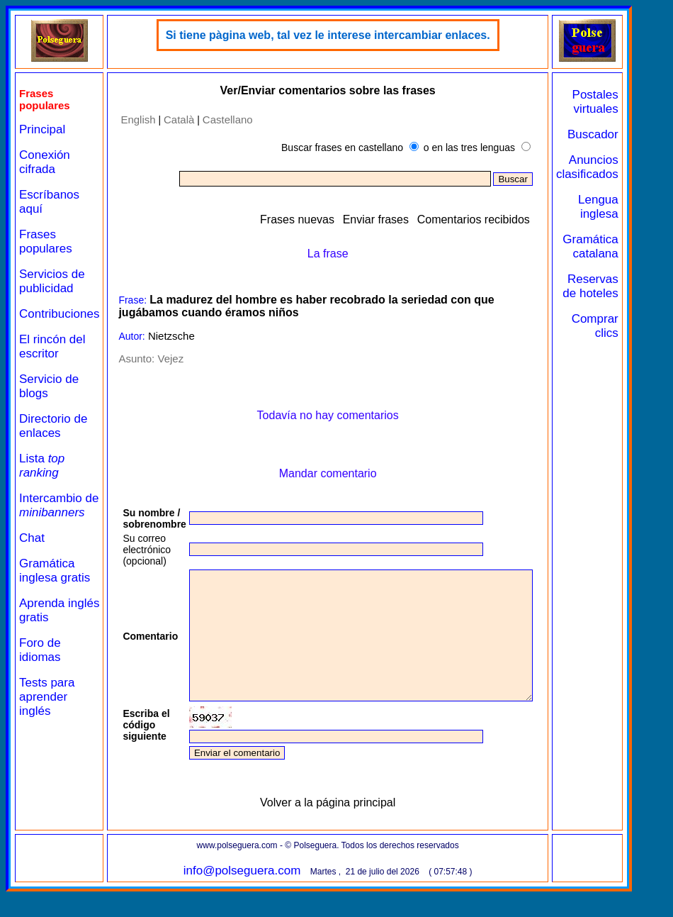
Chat (32, 538)
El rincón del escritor (52, 346)
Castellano (228, 119)
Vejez (170, 358)
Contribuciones (59, 314)
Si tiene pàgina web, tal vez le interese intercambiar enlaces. (348, 35)
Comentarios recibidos (514, 219)
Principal (42, 129)
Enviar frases (417, 219)
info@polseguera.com (263, 896)
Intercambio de (58, 505)
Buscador (634, 134)
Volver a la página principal (348, 828)
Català (179, 119)
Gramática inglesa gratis (54, 570)
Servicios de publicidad (52, 281)
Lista (41, 465)
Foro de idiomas (40, 650)
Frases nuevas (338, 219)
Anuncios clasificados (628, 167)
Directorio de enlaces (53, 426)
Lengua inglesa (639, 207)
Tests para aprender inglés (46, 697)
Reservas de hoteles (631, 286)
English (137, 119)
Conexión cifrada (44, 162)
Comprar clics (636, 326)
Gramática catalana (631, 246)
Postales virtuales (636, 102)
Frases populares (45, 241)
